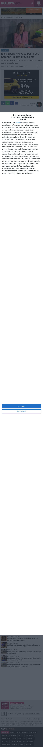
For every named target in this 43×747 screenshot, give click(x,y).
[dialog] (21, 373)
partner (18, 123)
